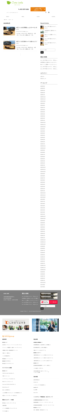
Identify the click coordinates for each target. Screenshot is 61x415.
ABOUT (7, 16)
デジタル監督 (4, 411)
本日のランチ (43, 78)
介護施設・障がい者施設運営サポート (9, 350)
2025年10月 (42, 101)
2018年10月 (42, 269)
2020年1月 (42, 237)
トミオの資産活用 (5, 355)
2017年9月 (42, 284)
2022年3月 (42, 186)
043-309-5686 (23, 9)
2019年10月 (42, 244)
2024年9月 (42, 128)
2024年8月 (42, 131)
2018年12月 (42, 265)
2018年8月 (42, 274)
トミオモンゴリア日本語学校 (39, 385)
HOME (5, 19)
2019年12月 (42, 239)
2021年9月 (42, 199)
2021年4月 (42, 207)
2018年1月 (42, 280)
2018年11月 (42, 267)
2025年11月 (42, 99)
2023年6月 (42, 156)
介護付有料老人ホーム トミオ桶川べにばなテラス (43, 357)
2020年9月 (42, 220)
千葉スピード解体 (5, 353)
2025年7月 (42, 107)
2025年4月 (42, 113)
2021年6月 (42, 203)
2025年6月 (42, 109)
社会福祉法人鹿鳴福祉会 (37, 342)
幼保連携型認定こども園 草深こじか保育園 (41, 344)
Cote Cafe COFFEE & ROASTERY (8, 384)
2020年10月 (42, 218)
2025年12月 (42, 96)
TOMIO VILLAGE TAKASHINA (7, 373)
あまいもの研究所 (5, 389)
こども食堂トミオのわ (38, 368)
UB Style (35, 382)
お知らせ (26, 31)
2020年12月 (42, 216)
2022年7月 (42, 178)
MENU (23, 16)
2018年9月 (42, 271)
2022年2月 (42, 188)
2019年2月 (42, 261)
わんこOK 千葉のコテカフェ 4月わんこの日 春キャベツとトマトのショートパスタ (30, 302)
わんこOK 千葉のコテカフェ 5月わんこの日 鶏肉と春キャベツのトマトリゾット (30, 296)
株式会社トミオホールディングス (8, 403)
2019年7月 (42, 250)
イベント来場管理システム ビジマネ (9, 408)
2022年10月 (42, 171)
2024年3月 (42, 139)
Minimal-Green (38, 311)
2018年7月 (42, 276)
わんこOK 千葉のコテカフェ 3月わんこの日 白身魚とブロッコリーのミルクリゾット (30, 304)
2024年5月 (42, 135)
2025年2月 (42, 118)
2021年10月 (42, 197)
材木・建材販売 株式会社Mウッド (40, 409)
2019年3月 (42, 259)
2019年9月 (42, 246)
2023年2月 (42, 163)
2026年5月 (42, 86)
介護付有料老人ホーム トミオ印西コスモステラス (43, 355)
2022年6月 (42, 180)
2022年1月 (42, 190)
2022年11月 (42, 169)
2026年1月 (42, 94)
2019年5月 (42, 254)
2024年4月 (42, 137)
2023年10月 (42, 148)
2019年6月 (42, 252)
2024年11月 (42, 124)
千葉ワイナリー (5, 376)
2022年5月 (42, 182)
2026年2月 (42, 92)
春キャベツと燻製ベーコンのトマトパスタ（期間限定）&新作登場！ (30, 300)
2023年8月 (42, 152)
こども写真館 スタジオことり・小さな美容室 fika (11, 392)
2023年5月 (42, 158)
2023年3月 (42, 160)
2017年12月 (42, 282)
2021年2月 (42, 212)
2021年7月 (42, 201)
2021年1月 (42, 214)
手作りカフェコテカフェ (6, 381)
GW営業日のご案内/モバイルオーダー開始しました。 (30, 298)
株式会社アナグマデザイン (7, 363)
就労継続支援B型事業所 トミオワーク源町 (41, 365)
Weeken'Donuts (5, 387)
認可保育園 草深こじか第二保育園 (40, 347)
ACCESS (53, 16)
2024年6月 (42, 133)
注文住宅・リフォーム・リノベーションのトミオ (11, 344)
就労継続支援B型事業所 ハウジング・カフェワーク (43, 405)
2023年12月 (42, 145)
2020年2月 (42, 235)
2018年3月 (42, 278)
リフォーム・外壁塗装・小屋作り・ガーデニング (11, 347)
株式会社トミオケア (37, 352)
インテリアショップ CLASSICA (8, 378)
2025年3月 (42, 116)
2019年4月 (42, 256)
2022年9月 (42, 173)
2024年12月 (42, 122)
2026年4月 (42, 88)
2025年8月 (42, 105)
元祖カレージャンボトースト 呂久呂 (9, 395)
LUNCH (38, 16)
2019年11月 (42, 241)
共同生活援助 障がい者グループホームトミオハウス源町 (41, 371)
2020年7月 (42, 224)
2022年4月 (42, 184)
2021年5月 (42, 205)
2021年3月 (42, 210)
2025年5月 (42, 111)
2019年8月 (42, 248)
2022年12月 (42, 167)
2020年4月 (42, 231)
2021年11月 (42, 195)
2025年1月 (42, 120)
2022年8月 (42, 175)
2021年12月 (42, 192)
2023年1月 (42, 165)
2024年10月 (42, 126)
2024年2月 (42, 141)
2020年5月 (42, 229)
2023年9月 (42, 150)
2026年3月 (42, 90)
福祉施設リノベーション (6, 358)
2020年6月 (42, 227)
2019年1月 (42, 263)
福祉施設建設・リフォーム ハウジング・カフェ (42, 402)
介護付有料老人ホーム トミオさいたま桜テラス (42, 360)
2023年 (9, 19)
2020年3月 (42, 233)
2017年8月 (42, 286)
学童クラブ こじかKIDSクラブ (39, 350)
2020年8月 (42, 222)
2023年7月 (42, 154)
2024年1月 (42, 143)
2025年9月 (42, 103)
